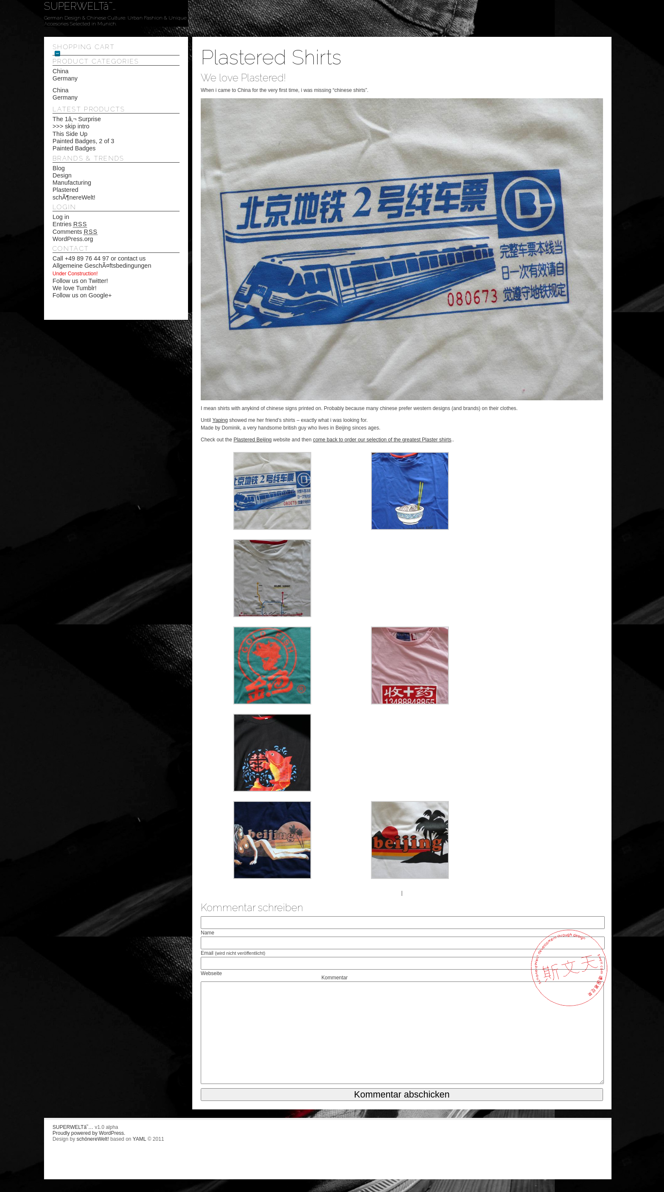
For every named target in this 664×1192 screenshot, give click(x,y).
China (61, 71)
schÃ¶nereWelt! (74, 197)
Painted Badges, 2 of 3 (83, 141)
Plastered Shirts (271, 57)
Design (62, 175)
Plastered (65, 189)
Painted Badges (74, 148)
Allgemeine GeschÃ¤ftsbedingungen (102, 265)
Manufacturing (72, 182)
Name (207, 933)
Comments (75, 232)
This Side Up (70, 133)
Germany (65, 78)
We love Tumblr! (75, 288)
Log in (61, 216)
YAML (139, 1139)
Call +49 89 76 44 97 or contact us (99, 258)
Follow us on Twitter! (80, 280)
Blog (59, 168)
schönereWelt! (93, 1139)
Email (233, 953)
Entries (70, 224)
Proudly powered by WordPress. (89, 1133)
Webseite (211, 973)
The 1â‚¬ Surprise (77, 119)
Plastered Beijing (252, 440)
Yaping (219, 420)
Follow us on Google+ (82, 295)
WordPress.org (73, 239)
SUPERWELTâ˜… (80, 6)
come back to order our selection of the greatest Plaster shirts (382, 440)
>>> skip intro (71, 126)
